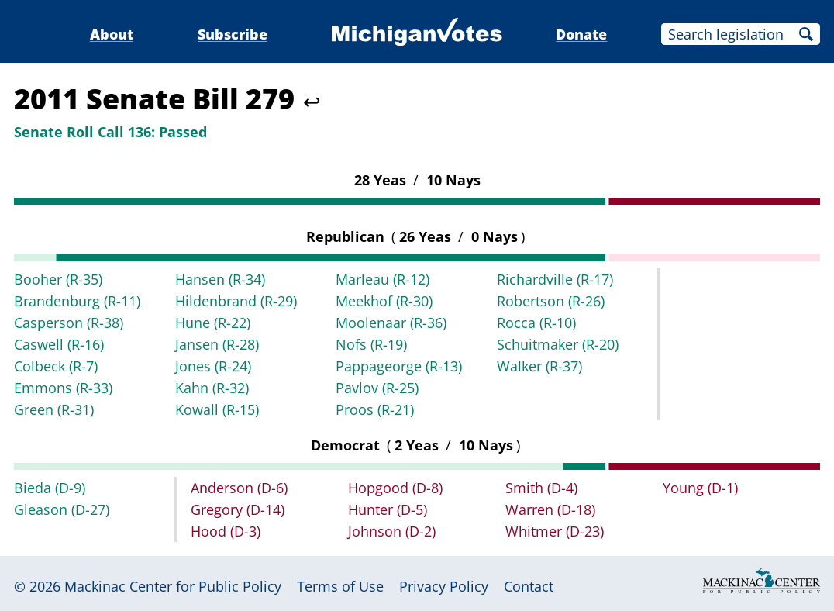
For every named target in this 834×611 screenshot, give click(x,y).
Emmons (63, 387)
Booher (58, 279)
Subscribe (232, 34)
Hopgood (395, 487)
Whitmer (554, 531)
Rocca (536, 322)
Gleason (61, 509)
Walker (539, 366)
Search (806, 34)
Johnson (392, 531)
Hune (212, 322)
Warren (550, 509)
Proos (375, 409)
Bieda (49, 487)
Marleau (382, 279)
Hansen (220, 279)
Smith (541, 487)
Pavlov (377, 387)
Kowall (217, 409)
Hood (225, 531)
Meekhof (384, 301)
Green (54, 409)
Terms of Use (340, 586)
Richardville (555, 279)
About (111, 34)
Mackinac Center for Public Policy (172, 586)
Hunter (387, 509)
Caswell (59, 344)
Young (700, 487)
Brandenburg (77, 301)
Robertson (551, 301)
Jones (213, 366)
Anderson (239, 487)
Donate (581, 34)
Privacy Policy (443, 586)
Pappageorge (399, 366)
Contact (528, 586)
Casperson (68, 322)
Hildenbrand (236, 301)
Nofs (371, 344)
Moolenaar (391, 322)
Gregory (237, 509)
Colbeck (56, 366)
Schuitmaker (558, 344)
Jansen (217, 344)
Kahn (212, 387)
